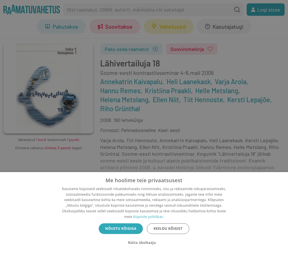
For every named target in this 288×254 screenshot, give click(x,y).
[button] (144, 242)
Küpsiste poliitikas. (148, 216)
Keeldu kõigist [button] (168, 228)
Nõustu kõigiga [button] (120, 228)
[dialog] (144, 213)
